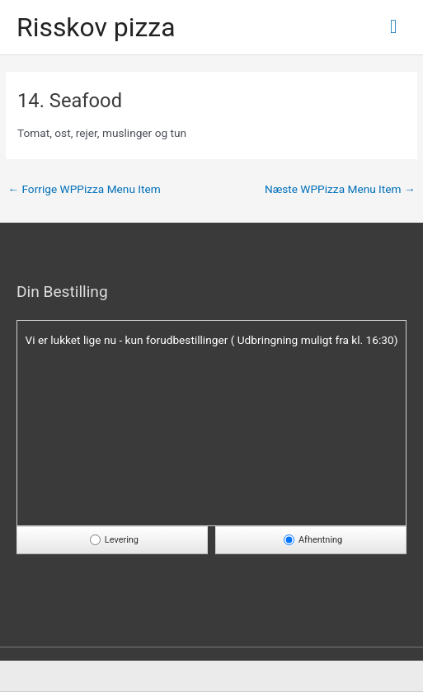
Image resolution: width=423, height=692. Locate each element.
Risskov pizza (96, 27)
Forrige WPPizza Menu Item (83, 188)
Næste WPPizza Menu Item (340, 188)
